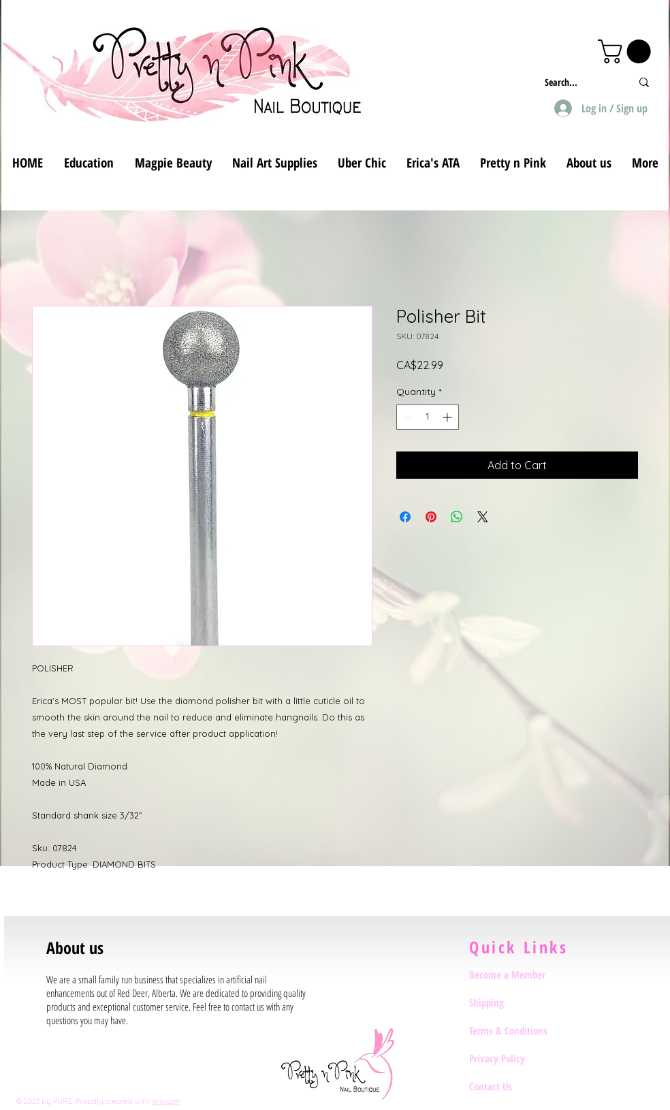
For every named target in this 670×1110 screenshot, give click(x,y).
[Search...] (578, 82)
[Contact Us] (517, 1086)
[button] (627, 51)
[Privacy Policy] (517, 1058)
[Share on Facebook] (405, 517)
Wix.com (166, 1101)
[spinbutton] (427, 417)
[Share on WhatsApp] (457, 517)
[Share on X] (483, 517)
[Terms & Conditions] (517, 1030)
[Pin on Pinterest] (431, 517)
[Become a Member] (517, 974)
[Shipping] (517, 1002)
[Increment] (448, 417)
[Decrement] (406, 417)
